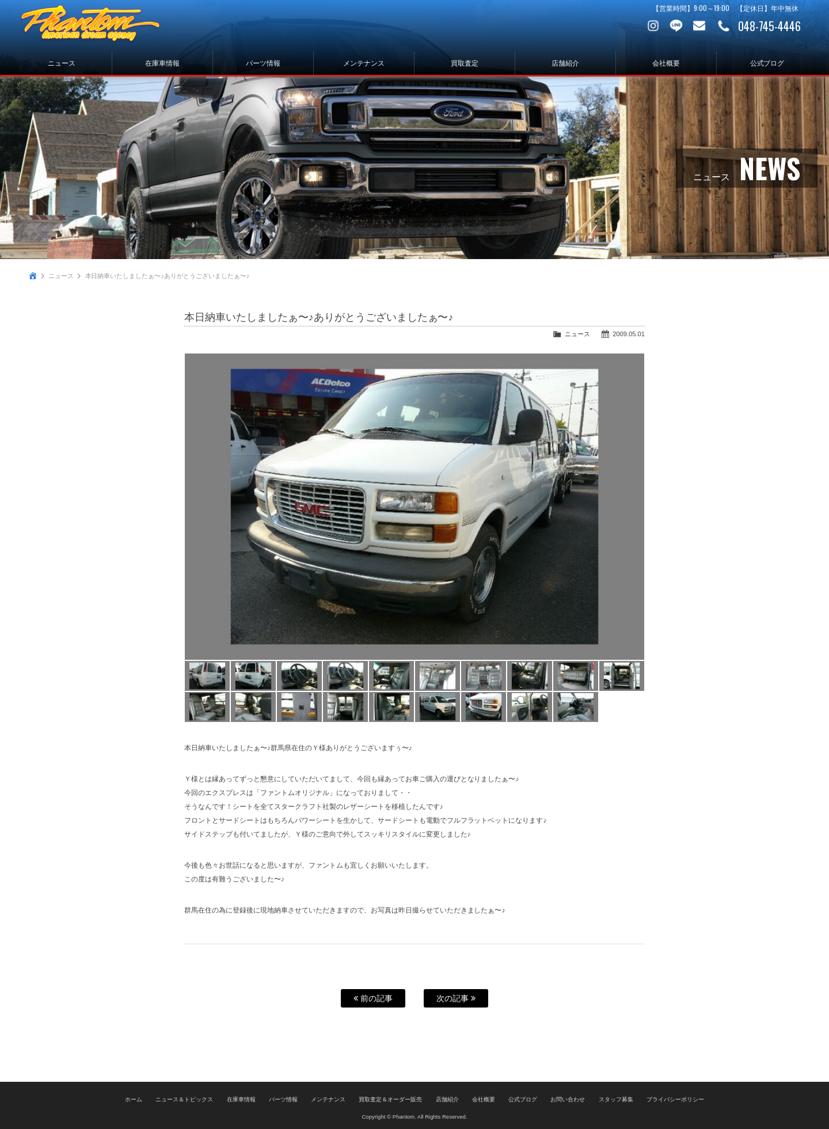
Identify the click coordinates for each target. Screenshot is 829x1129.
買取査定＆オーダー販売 (390, 1098)
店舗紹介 (565, 63)
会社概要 (666, 63)
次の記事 (456, 998)
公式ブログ (767, 63)
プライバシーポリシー (675, 1098)
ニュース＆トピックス (184, 1098)
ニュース (61, 63)
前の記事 (373, 998)
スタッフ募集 (616, 1098)
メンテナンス (364, 63)
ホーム (133, 1098)
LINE (676, 25)
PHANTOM (98, 26)
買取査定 (464, 63)
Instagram (653, 25)
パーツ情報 (263, 63)
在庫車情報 (162, 63)
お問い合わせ (699, 25)
